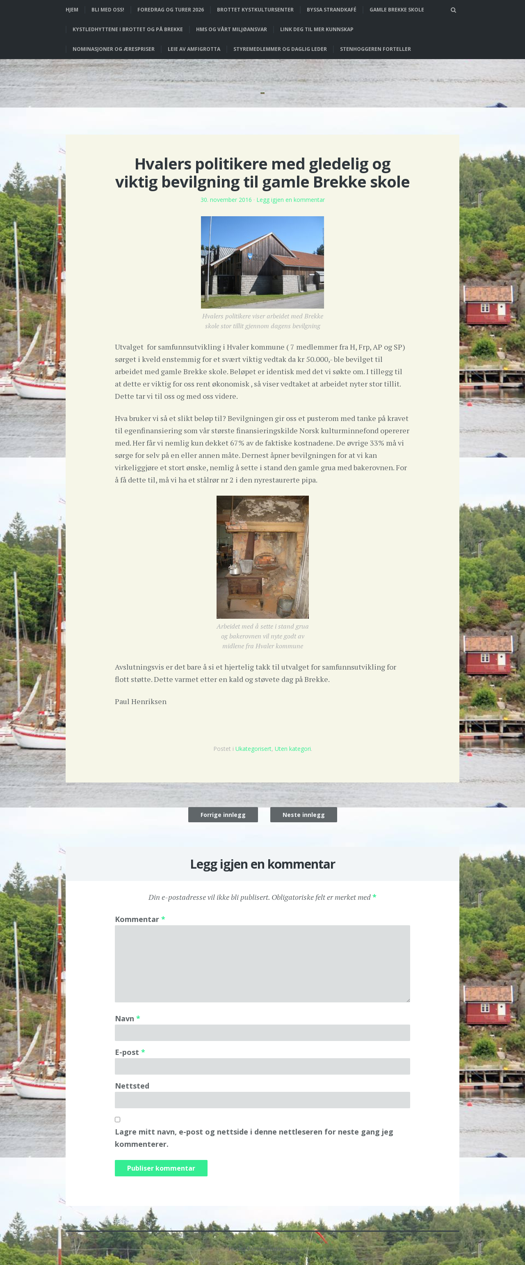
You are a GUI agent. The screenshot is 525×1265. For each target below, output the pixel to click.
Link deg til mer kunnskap (317, 29)
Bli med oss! (107, 9)
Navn (127, 1018)
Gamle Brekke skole (397, 9)
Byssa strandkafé (331, 9)
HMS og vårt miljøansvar (231, 29)
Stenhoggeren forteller (375, 49)
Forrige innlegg (223, 815)
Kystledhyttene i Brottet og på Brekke (128, 29)
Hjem (72, 9)
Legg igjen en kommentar (290, 200)
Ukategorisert (253, 749)
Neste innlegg (304, 815)
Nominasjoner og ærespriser (114, 49)
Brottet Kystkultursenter (255, 9)
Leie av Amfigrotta (194, 49)
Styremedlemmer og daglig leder (280, 49)
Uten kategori (293, 749)
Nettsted (132, 1086)
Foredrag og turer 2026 (170, 9)
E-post (130, 1052)
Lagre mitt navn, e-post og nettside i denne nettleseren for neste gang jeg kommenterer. (254, 1138)
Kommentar (140, 919)
